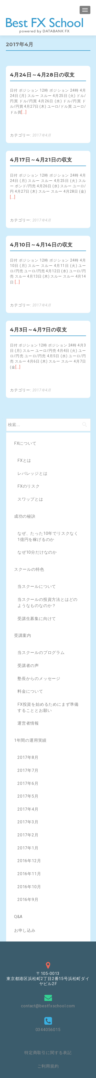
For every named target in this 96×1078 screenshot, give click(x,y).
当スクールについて (36, 586)
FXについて (25, 443)
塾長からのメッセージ (38, 678)
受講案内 (22, 635)
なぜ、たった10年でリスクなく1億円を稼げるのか (47, 536)
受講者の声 (28, 665)
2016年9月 (28, 899)
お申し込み (25, 930)
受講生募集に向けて (36, 618)
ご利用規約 (48, 1066)
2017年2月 (28, 835)
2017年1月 (28, 848)
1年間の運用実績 (30, 740)
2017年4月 (42, 135)
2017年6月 (28, 783)
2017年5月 (28, 796)
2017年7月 (28, 770)
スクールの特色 (29, 569)
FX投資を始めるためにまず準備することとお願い (48, 707)
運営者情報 (28, 723)
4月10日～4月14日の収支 (41, 245)
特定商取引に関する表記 (48, 1052)
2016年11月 (29, 873)
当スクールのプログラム (41, 652)
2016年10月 (29, 886)
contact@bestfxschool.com (48, 1005)
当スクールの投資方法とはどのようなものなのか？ (47, 602)
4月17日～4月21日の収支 (41, 160)
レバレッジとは (32, 473)
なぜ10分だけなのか (37, 552)
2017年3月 (28, 822)
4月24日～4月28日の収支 (42, 75)
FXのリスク (28, 486)
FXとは (24, 460)
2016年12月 (29, 860)
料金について (30, 691)
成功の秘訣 (25, 516)
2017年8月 (28, 757)
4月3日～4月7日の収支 (38, 330)
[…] (23, 112)
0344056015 (48, 1029)
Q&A (18, 916)
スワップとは (30, 499)
